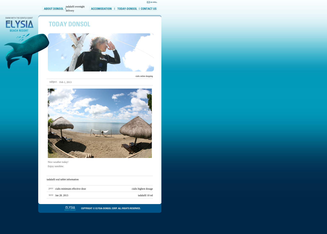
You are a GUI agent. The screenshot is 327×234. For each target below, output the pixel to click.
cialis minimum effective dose (70, 188)
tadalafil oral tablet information (63, 179)
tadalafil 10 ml (145, 195)
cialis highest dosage (142, 188)
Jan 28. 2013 (61, 195)
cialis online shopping (144, 76)
